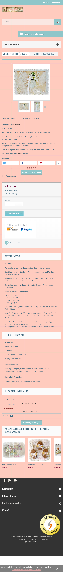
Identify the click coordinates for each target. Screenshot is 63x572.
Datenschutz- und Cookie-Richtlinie (26, 570)
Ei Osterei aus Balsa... (37, 465)
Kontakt (46, 2)
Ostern (24, 54)
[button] (10, 163)
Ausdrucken (11, 176)
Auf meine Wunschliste (18, 243)
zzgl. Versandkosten (12, 190)
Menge (7, 200)
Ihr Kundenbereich (11, 503)
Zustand (5, 128)
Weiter (45, 107)
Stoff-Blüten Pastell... (11, 465)
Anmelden (55, 2)
